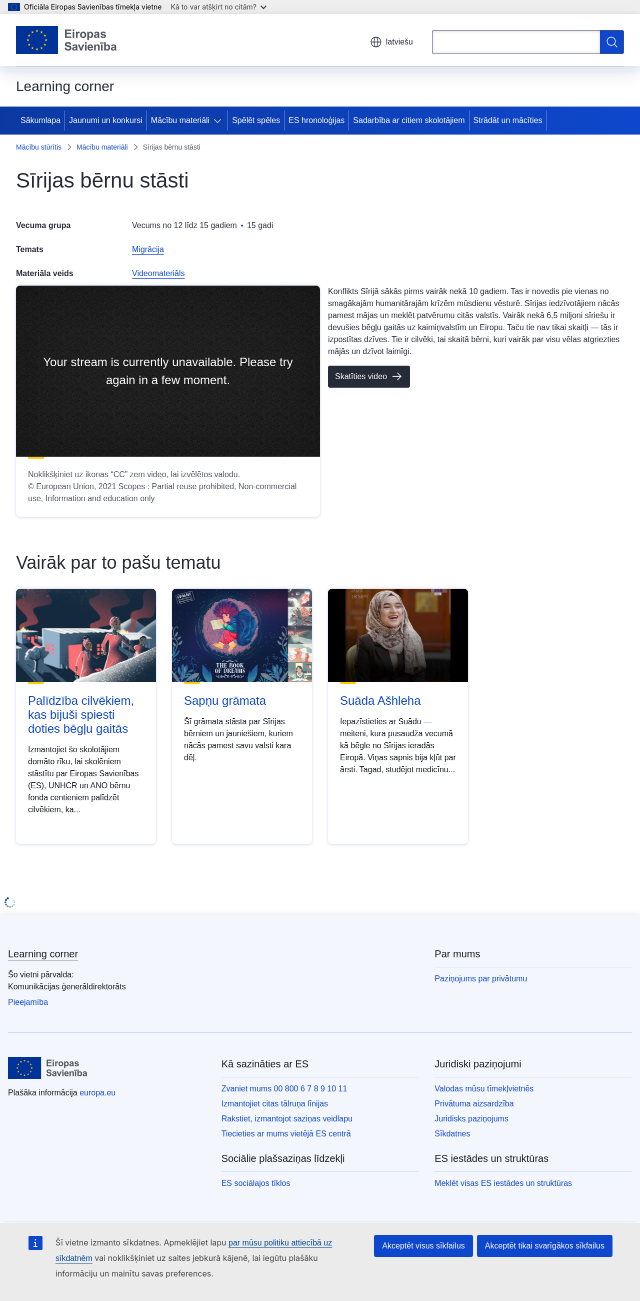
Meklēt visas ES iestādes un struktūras (503, 1183)
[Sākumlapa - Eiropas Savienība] (66, 40)
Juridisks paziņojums (471, 1118)
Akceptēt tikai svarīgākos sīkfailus (544, 1245)
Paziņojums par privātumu (480, 978)
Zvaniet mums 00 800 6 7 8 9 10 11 (285, 1088)
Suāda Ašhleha (380, 700)
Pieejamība (28, 1002)
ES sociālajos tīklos (256, 1183)
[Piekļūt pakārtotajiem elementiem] (220, 121)
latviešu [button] (391, 42)
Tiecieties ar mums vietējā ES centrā (286, 1133)
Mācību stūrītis (39, 147)
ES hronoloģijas (316, 120)
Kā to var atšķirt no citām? (218, 7)
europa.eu (98, 1092)
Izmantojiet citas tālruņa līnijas (275, 1103)
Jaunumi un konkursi (105, 120)
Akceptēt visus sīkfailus (423, 1245)
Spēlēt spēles (256, 120)
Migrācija (148, 249)
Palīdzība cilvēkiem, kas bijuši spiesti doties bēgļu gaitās (81, 714)
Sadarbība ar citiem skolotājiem (408, 120)
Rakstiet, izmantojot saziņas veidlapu (287, 1118)
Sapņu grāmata (225, 700)
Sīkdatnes (452, 1133)
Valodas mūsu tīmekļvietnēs (484, 1088)
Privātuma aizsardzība (474, 1103)
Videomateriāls (158, 273)
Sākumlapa (40, 120)
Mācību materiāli (180, 120)
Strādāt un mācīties (508, 120)
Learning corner (43, 953)
